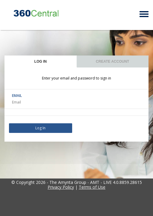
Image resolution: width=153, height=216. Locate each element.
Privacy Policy (61, 187)
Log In (40, 127)
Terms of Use (92, 187)
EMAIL (17, 96)
